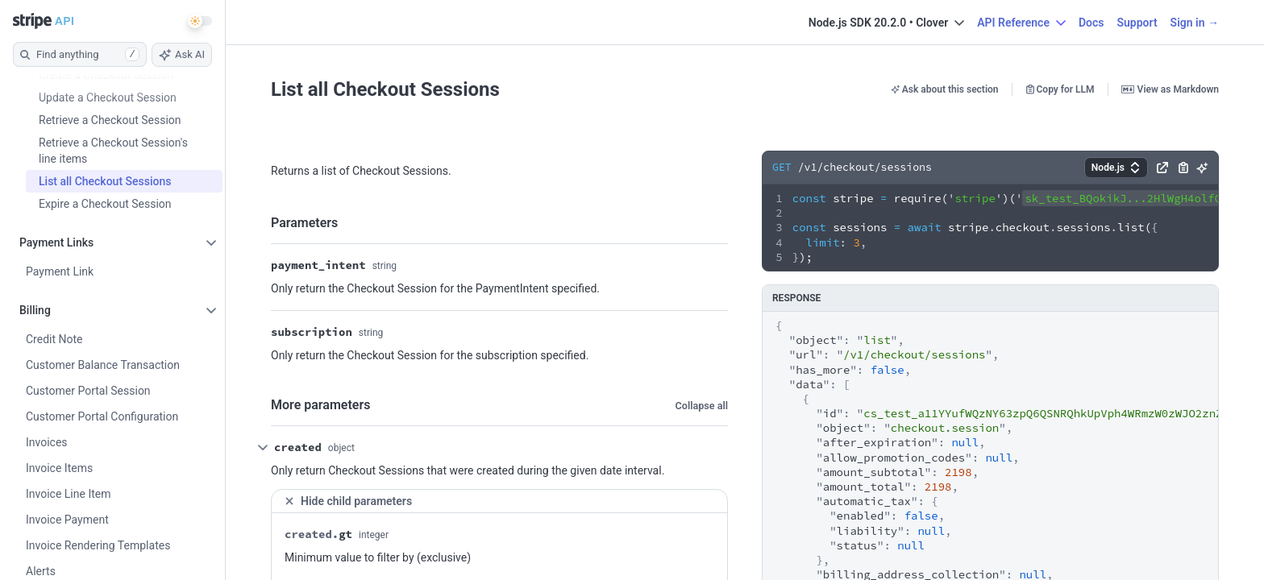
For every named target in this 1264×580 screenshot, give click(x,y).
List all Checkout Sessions (385, 89)
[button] (1116, 167)
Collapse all (702, 406)
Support (1136, 22)
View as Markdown (1170, 89)
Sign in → (1194, 22)
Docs (1091, 22)
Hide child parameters (348, 501)
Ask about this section (945, 89)
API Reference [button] (1021, 22)
